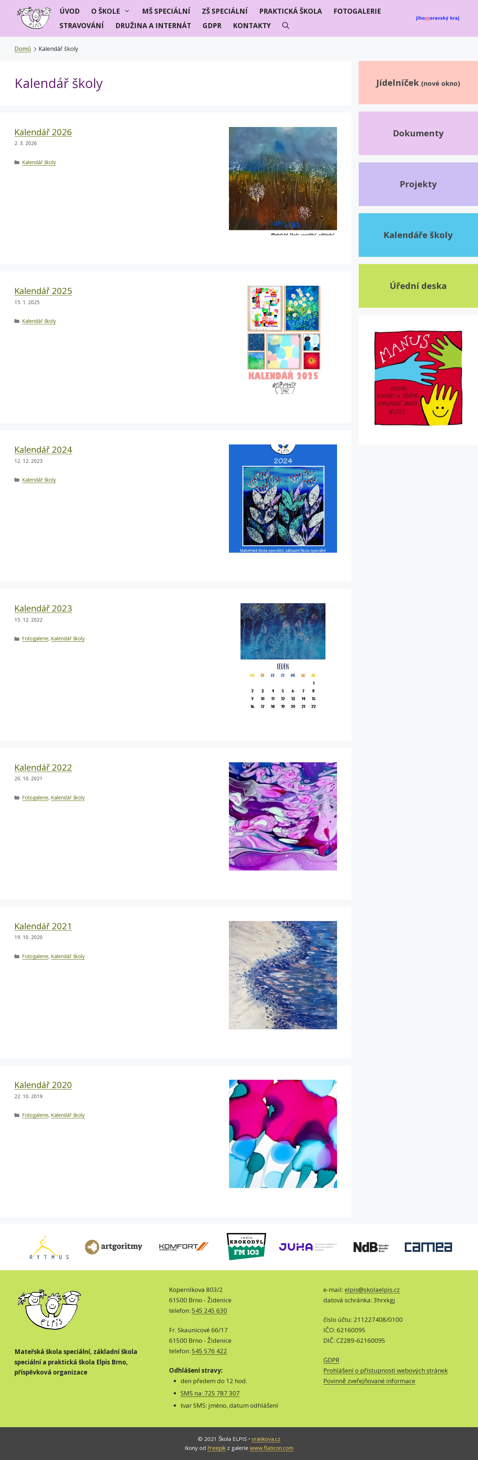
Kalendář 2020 (43, 1085)
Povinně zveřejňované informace (369, 1381)
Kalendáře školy (418, 235)
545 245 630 (209, 1310)
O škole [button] (113, 11)
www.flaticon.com (271, 1447)
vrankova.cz (266, 1438)
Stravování (81, 25)
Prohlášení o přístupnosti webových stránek (385, 1370)
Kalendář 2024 (43, 449)
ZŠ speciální (225, 11)
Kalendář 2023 (43, 608)
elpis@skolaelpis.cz (372, 1289)
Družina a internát (153, 25)
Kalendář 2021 (43, 926)
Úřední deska (418, 285)
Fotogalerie (357, 11)
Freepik (216, 1447)
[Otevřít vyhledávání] (285, 25)
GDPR (212, 25)
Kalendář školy (39, 162)
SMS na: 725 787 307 (210, 1393)
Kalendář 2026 (43, 132)
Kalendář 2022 (43, 767)
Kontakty (252, 25)
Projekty (418, 184)
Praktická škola (290, 11)
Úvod (69, 11)
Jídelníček (418, 82)
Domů (22, 49)
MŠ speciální (166, 11)
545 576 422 (209, 1351)
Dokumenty (418, 133)
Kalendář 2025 (43, 291)
